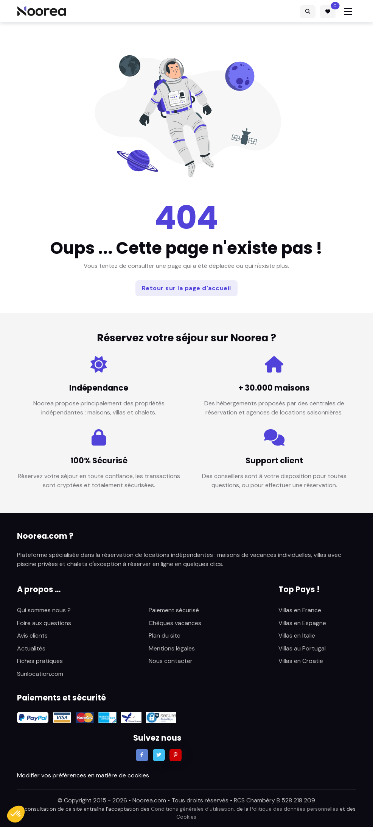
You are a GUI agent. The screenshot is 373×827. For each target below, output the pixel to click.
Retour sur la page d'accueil (186, 288)
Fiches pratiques (40, 661)
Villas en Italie (296, 635)
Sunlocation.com (40, 674)
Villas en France (299, 610)
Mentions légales (172, 648)
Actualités (31, 648)
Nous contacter (171, 661)
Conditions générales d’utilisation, (193, 808)
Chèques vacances (175, 623)
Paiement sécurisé (174, 610)
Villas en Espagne (302, 623)
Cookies (186, 816)
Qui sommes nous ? (44, 610)
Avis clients (32, 635)
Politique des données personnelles (294, 808)
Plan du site (164, 635)
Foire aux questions (44, 623)
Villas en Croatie (300, 661)
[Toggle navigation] (348, 11)
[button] (16, 814)
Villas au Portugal (302, 648)
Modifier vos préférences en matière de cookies (83, 775)
